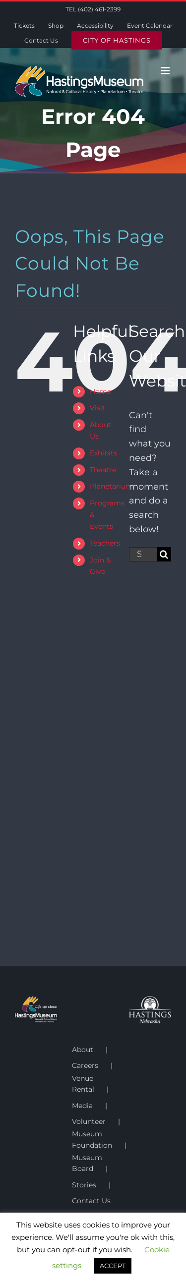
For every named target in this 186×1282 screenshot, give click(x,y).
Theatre (103, 469)
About (82, 1049)
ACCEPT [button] (112, 1266)
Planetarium (111, 486)
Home (100, 391)
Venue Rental (83, 1084)
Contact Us (91, 1200)
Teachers (105, 543)
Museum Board (87, 1163)
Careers (85, 1065)
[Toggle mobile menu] (166, 70)
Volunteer (89, 1121)
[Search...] (143, 554)
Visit (97, 407)
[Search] (164, 554)
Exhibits (103, 452)
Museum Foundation (92, 1139)
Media (82, 1105)
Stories (84, 1184)
